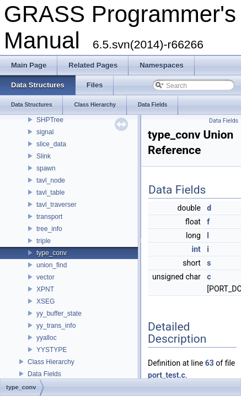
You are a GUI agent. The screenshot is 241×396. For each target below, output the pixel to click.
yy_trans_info (56, 325)
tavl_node (50, 180)
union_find (51, 265)
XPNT (45, 289)
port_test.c (166, 375)
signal (44, 132)
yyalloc (46, 338)
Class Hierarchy (51, 362)
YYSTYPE (51, 350)
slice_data (51, 144)
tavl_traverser (56, 204)
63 (209, 363)
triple (43, 241)
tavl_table (50, 192)
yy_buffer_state (59, 313)
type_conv (51, 253)
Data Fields (44, 374)
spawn (46, 168)
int (196, 249)
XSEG (45, 301)
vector (45, 277)
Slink (43, 156)
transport (49, 217)
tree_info (49, 229)
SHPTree (49, 120)
